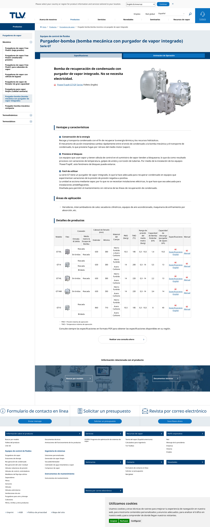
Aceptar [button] (113, 521)
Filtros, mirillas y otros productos (17, 503)
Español (162, 13)
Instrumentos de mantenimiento (56, 478)
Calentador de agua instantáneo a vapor (59, 465)
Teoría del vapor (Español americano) (139, 439)
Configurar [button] (136, 521)
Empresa (169, 446)
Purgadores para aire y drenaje (16, 496)
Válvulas (8, 487)
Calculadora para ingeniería (136, 442)
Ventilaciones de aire (12, 493)
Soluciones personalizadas (54, 455)
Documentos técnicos (52, 439)
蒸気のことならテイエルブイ (17, 15)
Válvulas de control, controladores (17, 471)
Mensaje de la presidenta (175, 442)
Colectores (9, 500)
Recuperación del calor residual (16, 465)
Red (167, 439)
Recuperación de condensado (15, 462)
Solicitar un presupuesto (134, 471)
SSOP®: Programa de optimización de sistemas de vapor (102, 440)
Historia (169, 449)
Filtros (7, 480)
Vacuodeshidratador (52, 462)
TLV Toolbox (130, 446)
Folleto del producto (12, 442)
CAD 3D (8, 446)
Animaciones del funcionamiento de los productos (63, 442)
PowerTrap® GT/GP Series (70, 84)
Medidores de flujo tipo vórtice (16, 474)
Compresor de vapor (52, 468)
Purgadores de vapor (12, 455)
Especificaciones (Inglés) (176, 253)
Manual (187, 253)
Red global (129, 474)
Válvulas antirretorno (12, 490)
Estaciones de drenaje (13, 458)
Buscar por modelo (12, 439)
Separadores (9, 477)
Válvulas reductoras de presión (16, 468)
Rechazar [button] (124, 521)
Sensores (8, 484)
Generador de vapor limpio (54, 458)
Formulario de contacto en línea (137, 468)
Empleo (169, 452)
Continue (163, 4)
